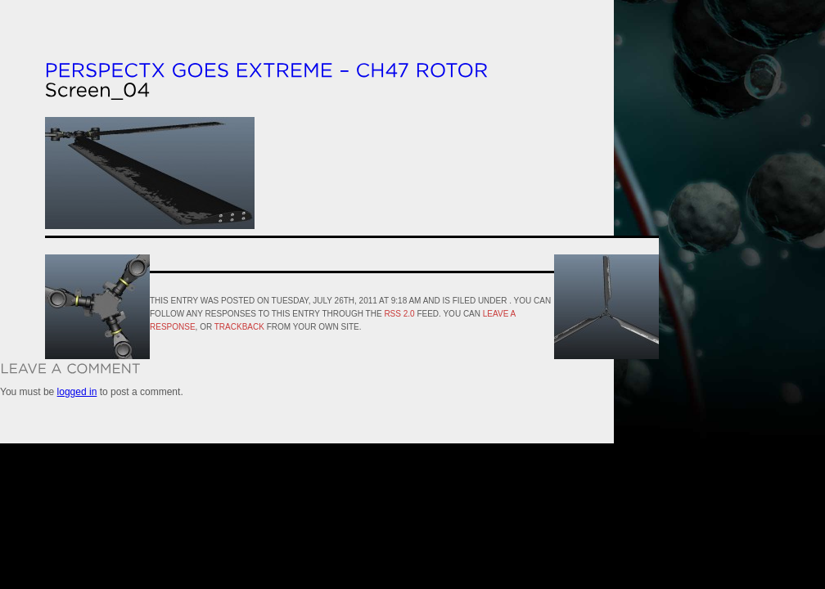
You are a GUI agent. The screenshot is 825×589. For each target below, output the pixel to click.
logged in (77, 392)
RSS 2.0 (399, 313)
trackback (239, 326)
